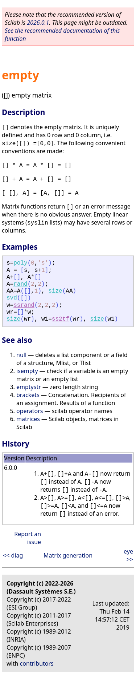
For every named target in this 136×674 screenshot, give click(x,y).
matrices (28, 419)
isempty (27, 371)
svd (12, 298)
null (21, 355)
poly (20, 263)
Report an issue (27, 538)
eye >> (128, 555)
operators (29, 411)
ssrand (23, 305)
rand (20, 284)
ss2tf (60, 319)
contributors (37, 663)
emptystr (28, 387)
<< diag (13, 555)
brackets (28, 395)
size (55, 291)
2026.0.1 (38, 23)
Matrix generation (68, 555)
